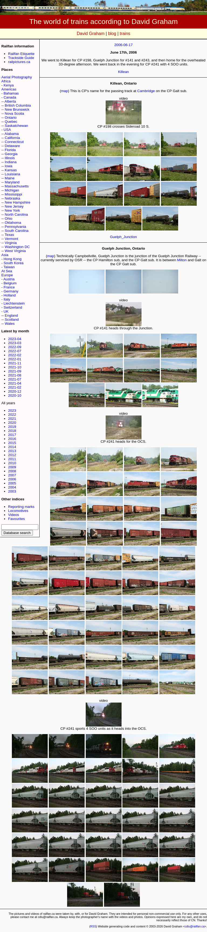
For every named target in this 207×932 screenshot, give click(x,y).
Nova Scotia (14, 113)
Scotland (12, 319)
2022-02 (14, 355)
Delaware (12, 146)
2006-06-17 (123, 45)
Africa (6, 81)
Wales (10, 324)
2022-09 (14, 347)
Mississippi (13, 194)
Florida (10, 150)
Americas (8, 89)
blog (112, 33)
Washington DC (17, 247)
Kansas (11, 170)
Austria (8, 279)
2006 (12, 479)
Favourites (16, 519)
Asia (4, 255)
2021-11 (14, 363)
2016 (12, 439)
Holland (10, 295)
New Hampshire (17, 202)
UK (6, 311)
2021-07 (14, 379)
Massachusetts (17, 186)
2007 (12, 475)
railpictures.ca (19, 62)
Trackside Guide (21, 58)
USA (7, 130)
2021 (12, 419)
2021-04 (14, 383)
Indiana (11, 162)
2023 (12, 411)
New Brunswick (17, 109)
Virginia (11, 243)
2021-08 (14, 375)
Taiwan (9, 267)
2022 (12, 415)
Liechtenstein (14, 303)
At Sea (6, 271)
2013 (12, 451)
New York (12, 210)
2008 (12, 471)
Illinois (10, 158)
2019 (12, 427)
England (11, 315)
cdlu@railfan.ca (195, 926)
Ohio (8, 219)
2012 (12, 455)
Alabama (12, 134)
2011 (12, 459)
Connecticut (14, 142)
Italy (7, 299)
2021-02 (14, 387)
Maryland (12, 182)
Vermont (11, 239)
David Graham (91, 33)
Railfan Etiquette (21, 54)
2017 (12, 435)
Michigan (12, 190)
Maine (10, 178)
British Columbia (18, 105)
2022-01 (14, 359)
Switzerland (13, 307)
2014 (12, 447)
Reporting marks (21, 507)
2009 (12, 467)
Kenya (9, 85)
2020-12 (14, 391)
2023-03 (14, 343)
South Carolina (17, 231)
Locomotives (18, 511)
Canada (10, 97)
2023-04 (14, 339)
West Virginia (15, 251)
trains (125, 33)
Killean (123, 72)
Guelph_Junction (123, 237)
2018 (12, 431)
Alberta (10, 101)
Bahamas (11, 93)
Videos (13, 515)
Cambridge (146, 91)
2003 (12, 491)
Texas (9, 235)
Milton (182, 260)
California (12, 138)
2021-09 (14, 371)
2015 (12, 443)
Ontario (11, 118)
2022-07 (14, 351)
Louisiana (12, 174)
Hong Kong (13, 259)
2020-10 (14, 395)
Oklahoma (13, 223)
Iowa (8, 166)
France (9, 287)
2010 (12, 463)
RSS (93, 926)
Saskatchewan (16, 126)
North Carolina (16, 214)
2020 (12, 423)
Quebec (11, 122)
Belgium (10, 283)
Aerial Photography (16, 77)
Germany (11, 291)
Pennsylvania (15, 227)
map (64, 91)
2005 (12, 483)
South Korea (13, 263)
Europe (7, 275)
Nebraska (12, 198)
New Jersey (14, 206)
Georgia (11, 154)
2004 (12, 487)
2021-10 (14, 367)
